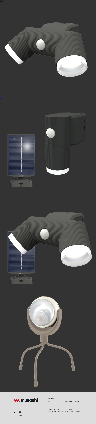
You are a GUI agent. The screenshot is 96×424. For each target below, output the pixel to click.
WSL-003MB (2, 390)
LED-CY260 (2, 98)
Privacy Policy (51, 415)
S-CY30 (1, 195)
